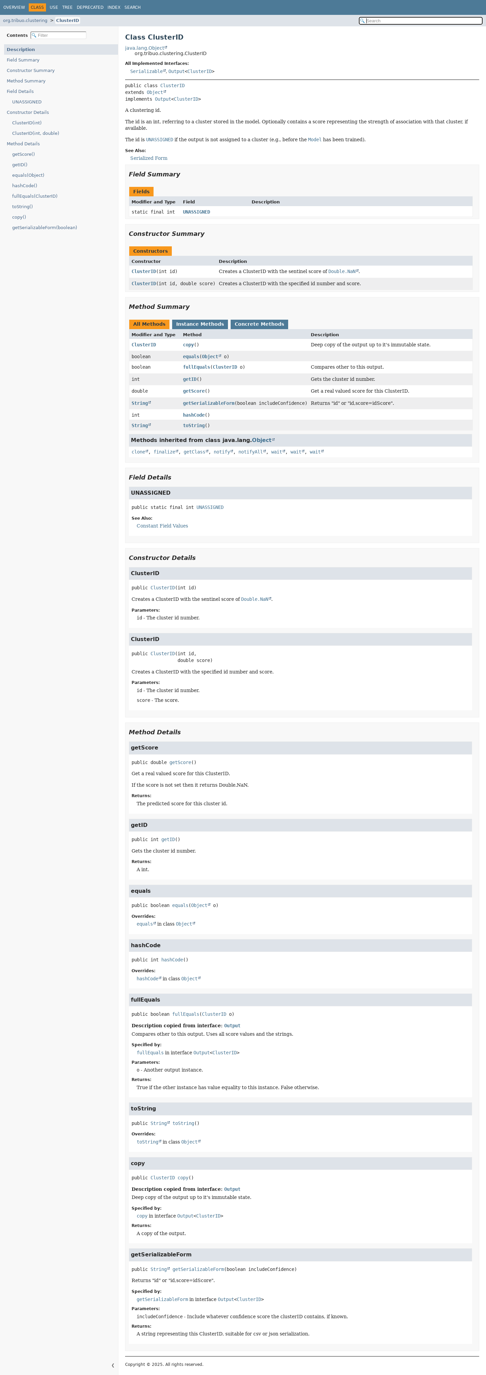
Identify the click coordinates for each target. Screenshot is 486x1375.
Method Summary (26, 80)
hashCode (194, 415)
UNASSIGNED (27, 101)
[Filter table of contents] (58, 35)
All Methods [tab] (149, 324)
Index (114, 7)
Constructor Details (28, 112)
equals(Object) (28, 175)
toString (194, 425)
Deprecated (90, 7)
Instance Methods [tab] (200, 324)
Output (176, 71)
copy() (19, 217)
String (140, 403)
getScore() (23, 154)
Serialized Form (148, 158)
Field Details (20, 91)
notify (222, 452)
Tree (67, 7)
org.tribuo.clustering (25, 20)
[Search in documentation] (421, 21)
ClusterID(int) (27, 122)
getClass (194, 452)
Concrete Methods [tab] (259, 324)
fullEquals (196, 367)
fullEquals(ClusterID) (34, 196)
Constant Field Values (162, 526)
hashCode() (24, 185)
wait (276, 452)
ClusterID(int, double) (35, 133)
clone (138, 452)
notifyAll (250, 452)
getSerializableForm (208, 403)
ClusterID (67, 20)
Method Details (23, 143)
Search (132, 7)
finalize (164, 452)
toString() (22, 206)
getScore (194, 391)
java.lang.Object (144, 48)
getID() (19, 164)
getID (189, 379)
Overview (14, 7)
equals (191, 356)
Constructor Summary (31, 70)
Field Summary (23, 60)
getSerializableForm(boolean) (44, 227)
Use (54, 7)
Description (21, 49)
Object (155, 92)
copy (188, 344)
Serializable (146, 71)
